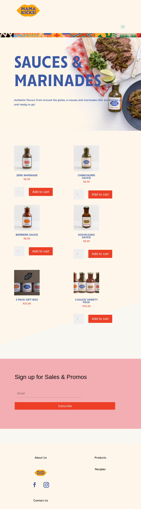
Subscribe (65, 406)
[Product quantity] (19, 192)
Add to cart (40, 192)
